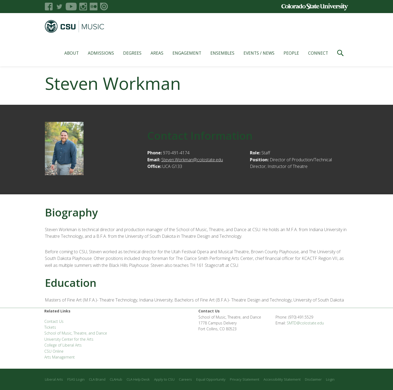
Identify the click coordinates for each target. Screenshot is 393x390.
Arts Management (59, 357)
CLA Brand (97, 379)
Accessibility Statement (282, 379)
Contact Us (54, 321)
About (71, 53)
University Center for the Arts (68, 339)
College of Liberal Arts (63, 345)
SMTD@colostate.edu (305, 322)
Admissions (101, 53)
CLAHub (116, 379)
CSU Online (54, 351)
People (291, 53)
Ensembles (222, 53)
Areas (157, 53)
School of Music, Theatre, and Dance (75, 333)
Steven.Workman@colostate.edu (192, 160)
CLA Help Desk (138, 379)
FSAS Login (76, 379)
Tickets (50, 327)
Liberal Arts (54, 379)
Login (330, 379)
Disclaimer (313, 379)
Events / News (258, 53)
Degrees (132, 53)
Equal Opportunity (211, 379)
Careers (185, 379)
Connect (318, 53)
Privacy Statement (244, 379)
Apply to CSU (164, 379)
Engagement (186, 53)
